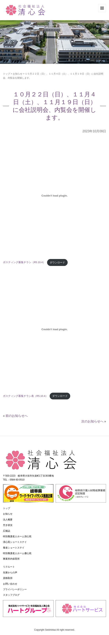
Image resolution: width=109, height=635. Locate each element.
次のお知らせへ (92, 421)
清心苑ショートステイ (15, 542)
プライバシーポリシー (15, 589)
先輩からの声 (10, 572)
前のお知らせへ (17, 415)
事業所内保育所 (11, 558)
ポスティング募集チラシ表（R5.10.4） (25, 395)
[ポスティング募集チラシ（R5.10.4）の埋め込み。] (54, 195)
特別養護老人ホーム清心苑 (17, 536)
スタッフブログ (11, 595)
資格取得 (7, 578)
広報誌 (6, 530)
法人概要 (7, 519)
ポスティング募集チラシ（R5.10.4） (24, 262)
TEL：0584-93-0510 (14, 479)
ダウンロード (57, 262)
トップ (6, 73)
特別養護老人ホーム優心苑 (17, 553)
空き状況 (7, 525)
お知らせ (17, 73)
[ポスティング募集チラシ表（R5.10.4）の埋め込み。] (54, 329)
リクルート (9, 566)
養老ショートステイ (13, 547)
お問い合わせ (10, 583)
